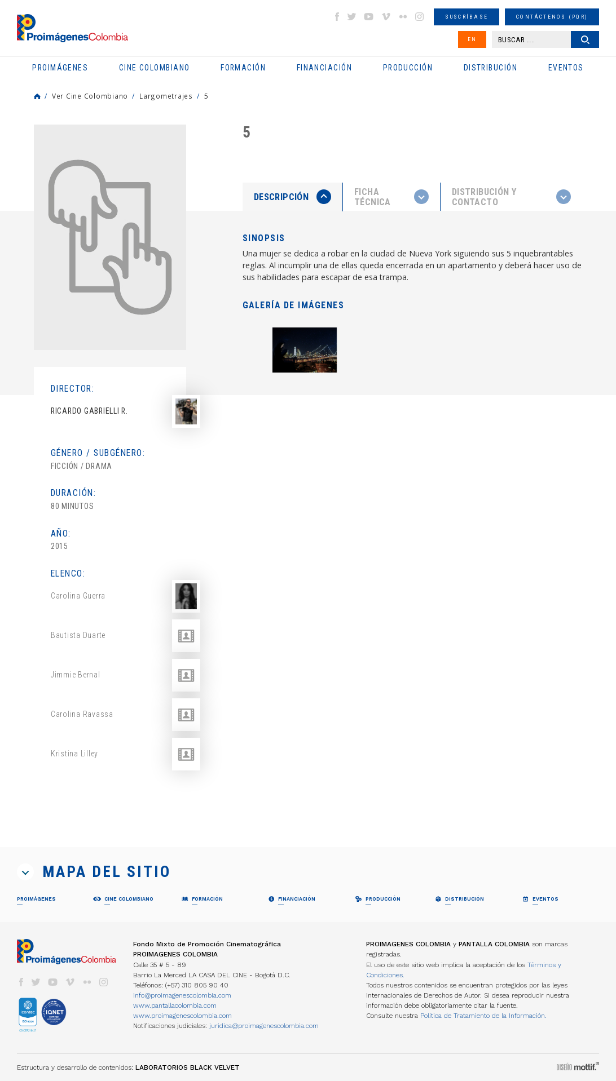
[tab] (293, 197)
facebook (337, 16)
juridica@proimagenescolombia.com (264, 1026)
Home (37, 96)
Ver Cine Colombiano (90, 95)
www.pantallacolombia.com (175, 1005)
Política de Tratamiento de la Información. (483, 1016)
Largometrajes (166, 95)
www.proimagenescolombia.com (182, 1016)
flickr (402, 16)
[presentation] (292, 197)
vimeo (385, 16)
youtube (369, 16)
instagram (419, 16)
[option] (110, 237)
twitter (352, 16)
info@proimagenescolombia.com (182, 995)
